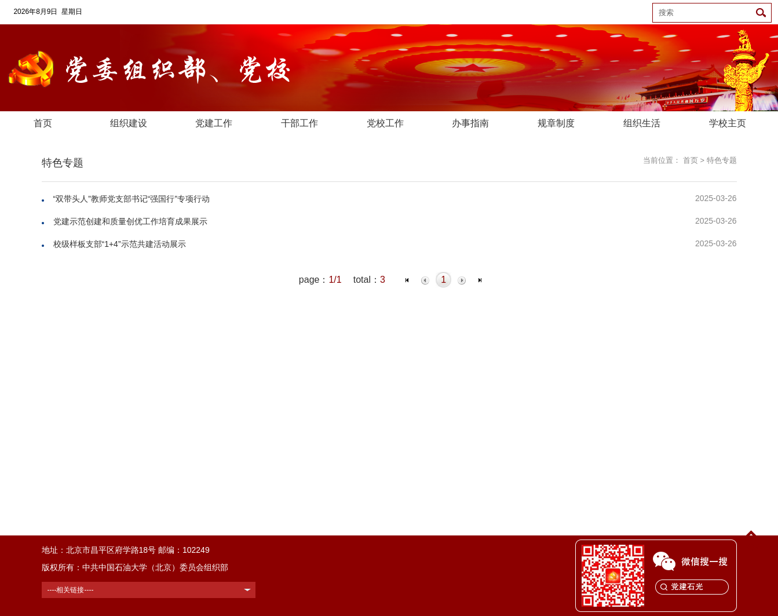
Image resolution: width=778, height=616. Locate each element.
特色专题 (722, 160)
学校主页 (727, 123)
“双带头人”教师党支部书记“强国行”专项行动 (131, 198)
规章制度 (556, 123)
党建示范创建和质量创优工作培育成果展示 (130, 221)
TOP (751, 541)
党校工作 (385, 123)
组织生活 (641, 123)
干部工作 (299, 123)
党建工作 (213, 123)
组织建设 (128, 123)
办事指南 (470, 123)
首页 (43, 123)
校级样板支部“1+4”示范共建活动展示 (119, 244)
